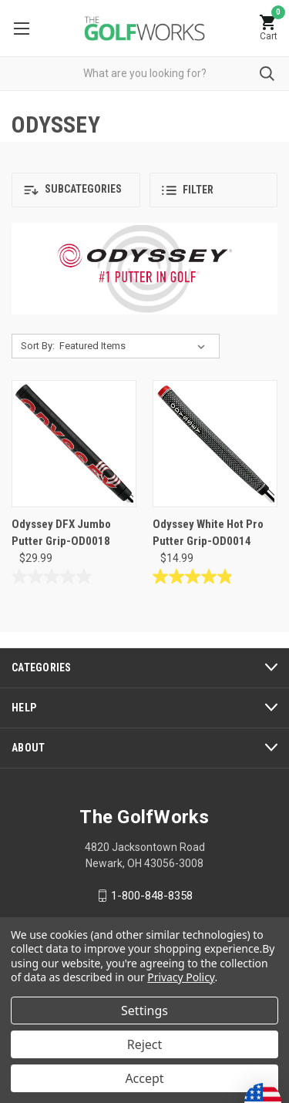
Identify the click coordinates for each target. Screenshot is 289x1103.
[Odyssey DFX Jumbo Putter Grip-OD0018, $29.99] (74, 443)
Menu (21, 28)
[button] (76, 190)
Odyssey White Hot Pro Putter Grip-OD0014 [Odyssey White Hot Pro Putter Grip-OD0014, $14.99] (208, 533)
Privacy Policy (180, 977)
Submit (267, 73)
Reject (145, 1044)
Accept (144, 1078)
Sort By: (38, 345)
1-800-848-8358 (152, 896)
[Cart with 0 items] (268, 28)
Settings (144, 1010)
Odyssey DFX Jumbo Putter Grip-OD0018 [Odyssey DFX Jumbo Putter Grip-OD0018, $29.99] (61, 533)
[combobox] (144, 73)
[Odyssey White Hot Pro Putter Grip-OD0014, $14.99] (215, 443)
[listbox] (135, 346)
